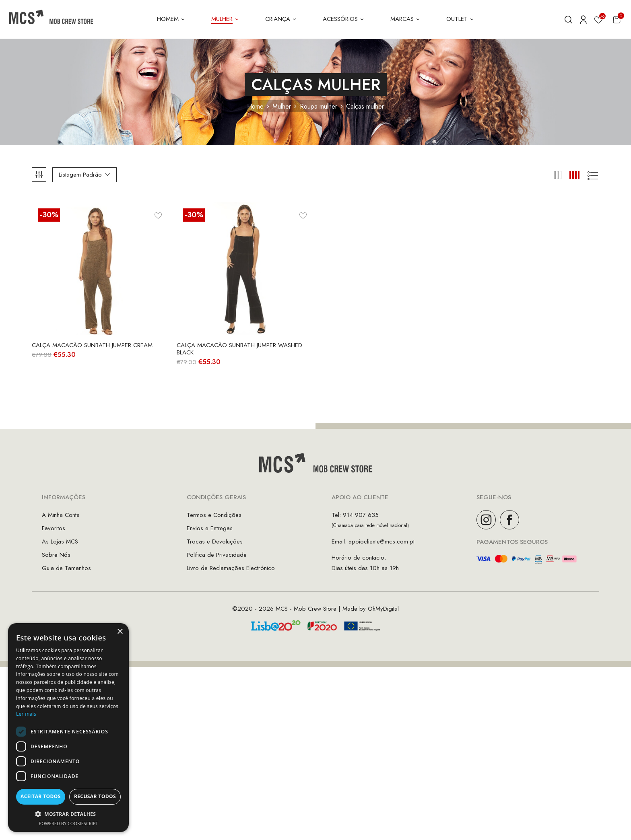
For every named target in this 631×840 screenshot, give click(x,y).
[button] (616, 19)
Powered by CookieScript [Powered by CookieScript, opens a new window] (68, 823)
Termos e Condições (214, 515)
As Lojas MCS (60, 541)
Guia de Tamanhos (66, 568)
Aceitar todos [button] (41, 796)
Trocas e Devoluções (215, 541)
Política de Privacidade (217, 554)
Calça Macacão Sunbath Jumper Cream (92, 345)
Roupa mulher (318, 106)
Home (255, 106)
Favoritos (53, 528)
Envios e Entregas (210, 528)
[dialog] (68, 727)
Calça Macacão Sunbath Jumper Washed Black (239, 349)
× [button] (120, 632)
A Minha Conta (61, 515)
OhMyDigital (383, 608)
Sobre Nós (56, 554)
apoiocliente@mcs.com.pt (381, 541)
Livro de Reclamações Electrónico (231, 568)
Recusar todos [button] (95, 796)
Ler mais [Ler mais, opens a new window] (26, 713)
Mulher (281, 106)
